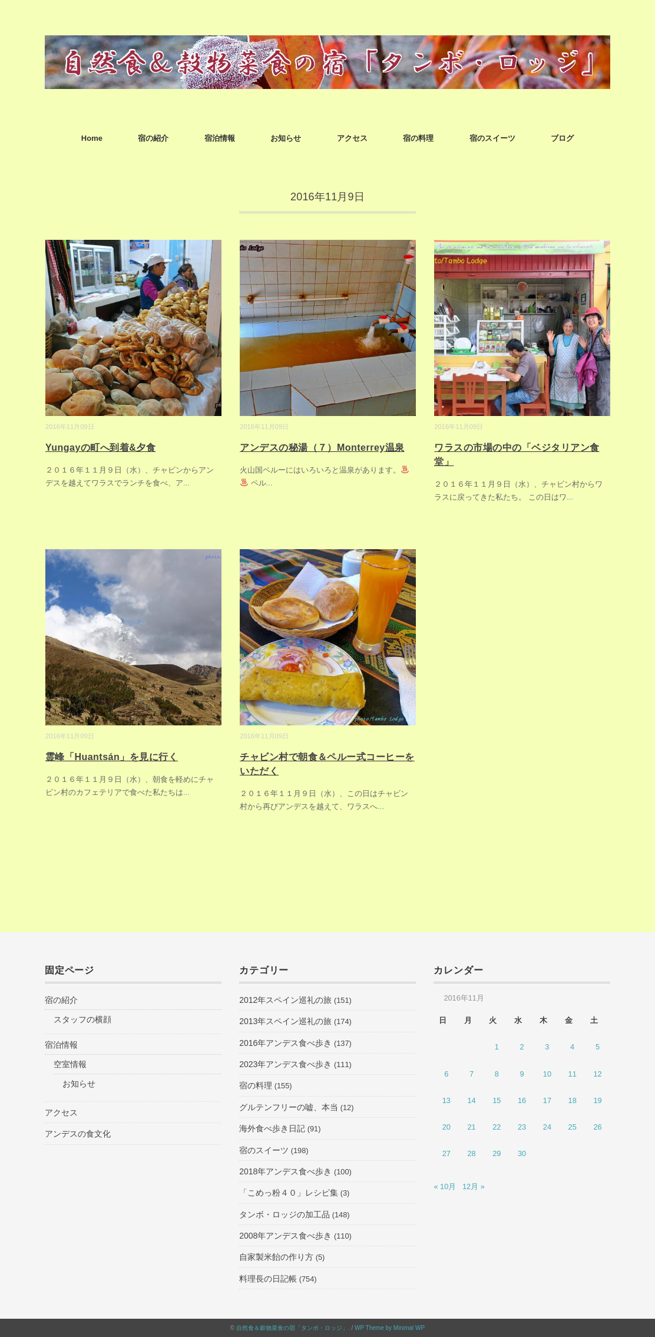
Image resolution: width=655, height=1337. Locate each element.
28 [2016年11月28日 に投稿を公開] (471, 1153)
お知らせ (285, 138)
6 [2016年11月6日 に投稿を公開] (446, 1073)
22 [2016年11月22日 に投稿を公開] (496, 1127)
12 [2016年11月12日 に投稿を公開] (597, 1073)
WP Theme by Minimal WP (390, 1328)
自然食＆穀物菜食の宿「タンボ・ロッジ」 (292, 1328)
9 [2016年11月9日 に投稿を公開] (522, 1073)
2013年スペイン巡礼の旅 (285, 1021)
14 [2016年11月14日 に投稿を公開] (471, 1100)
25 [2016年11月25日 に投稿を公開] (572, 1127)
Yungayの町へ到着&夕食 (100, 448)
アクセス (352, 138)
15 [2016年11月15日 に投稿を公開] (496, 1100)
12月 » (473, 1186)
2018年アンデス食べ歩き (285, 1171)
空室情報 (70, 1064)
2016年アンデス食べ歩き (285, 1043)
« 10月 (445, 1186)
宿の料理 (418, 138)
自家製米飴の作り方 (276, 1257)
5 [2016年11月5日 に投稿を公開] (598, 1046)
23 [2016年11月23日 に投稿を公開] (522, 1127)
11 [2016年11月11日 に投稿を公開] (572, 1073)
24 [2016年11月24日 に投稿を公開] (547, 1127)
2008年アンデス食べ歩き (285, 1235)
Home (91, 138)
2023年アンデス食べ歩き (285, 1064)
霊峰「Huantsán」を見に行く (111, 757)
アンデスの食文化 (78, 1133)
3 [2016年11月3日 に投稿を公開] (547, 1046)
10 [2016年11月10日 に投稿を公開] (547, 1073)
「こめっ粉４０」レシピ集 (288, 1192)
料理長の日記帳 (268, 1278)
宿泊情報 (219, 138)
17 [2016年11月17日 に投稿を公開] (547, 1100)
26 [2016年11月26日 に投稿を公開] (597, 1127)
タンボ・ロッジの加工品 (284, 1214)
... (186, 482)
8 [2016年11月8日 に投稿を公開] (497, 1073)
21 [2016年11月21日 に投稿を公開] (471, 1127)
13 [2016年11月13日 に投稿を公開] (446, 1100)
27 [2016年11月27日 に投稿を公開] (446, 1153)
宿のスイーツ (492, 138)
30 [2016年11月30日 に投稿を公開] (522, 1153)
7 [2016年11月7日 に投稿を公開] (471, 1073)
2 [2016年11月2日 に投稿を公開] (522, 1046)
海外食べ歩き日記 (272, 1128)
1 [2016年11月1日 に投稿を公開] (497, 1046)
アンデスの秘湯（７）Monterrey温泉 (322, 448)
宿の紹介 (153, 138)
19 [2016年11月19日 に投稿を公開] (597, 1100)
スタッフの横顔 (82, 1019)
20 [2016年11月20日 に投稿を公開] (446, 1127)
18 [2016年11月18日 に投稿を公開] (572, 1100)
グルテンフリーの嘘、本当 (288, 1107)
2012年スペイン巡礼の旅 (285, 1000)
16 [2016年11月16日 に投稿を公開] (522, 1100)
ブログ (562, 138)
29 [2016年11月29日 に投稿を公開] (496, 1153)
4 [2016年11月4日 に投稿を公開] (572, 1046)
